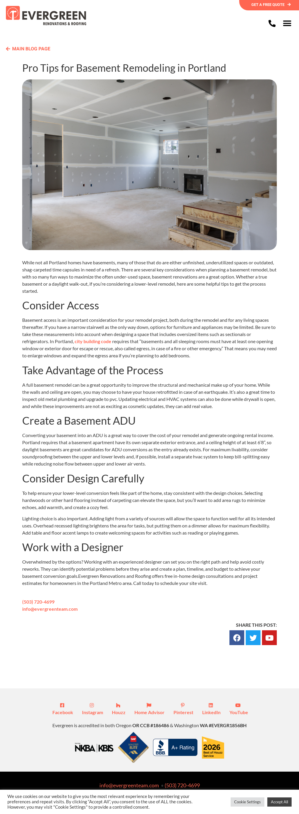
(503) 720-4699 (38, 602)
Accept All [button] (279, 801)
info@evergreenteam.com (50, 609)
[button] (287, 23)
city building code (93, 342)
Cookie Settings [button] (247, 801)
